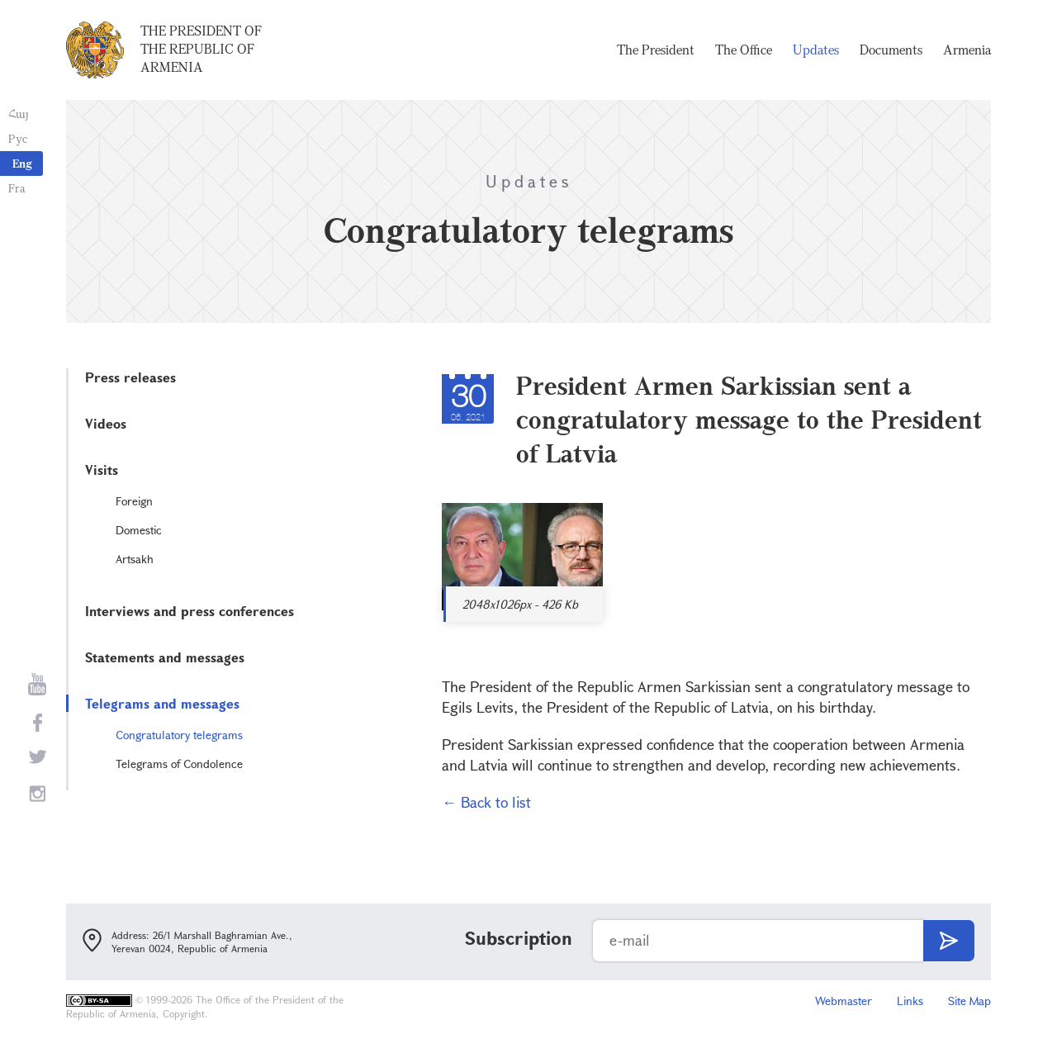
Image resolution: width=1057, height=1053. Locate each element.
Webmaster (843, 1000)
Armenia (967, 49)
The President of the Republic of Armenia (201, 48)
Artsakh (135, 559)
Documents (891, 49)
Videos (105, 423)
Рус (17, 138)
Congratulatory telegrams (179, 734)
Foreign (134, 501)
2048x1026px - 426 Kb (520, 604)
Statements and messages (164, 657)
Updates (816, 49)
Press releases (130, 377)
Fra (17, 188)
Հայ (18, 113)
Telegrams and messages (162, 703)
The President (655, 49)
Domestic (139, 530)
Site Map (969, 1000)
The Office (743, 49)
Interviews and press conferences (189, 610)
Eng (22, 163)
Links (910, 1000)
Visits (101, 469)
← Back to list (486, 802)
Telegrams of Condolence (179, 763)
